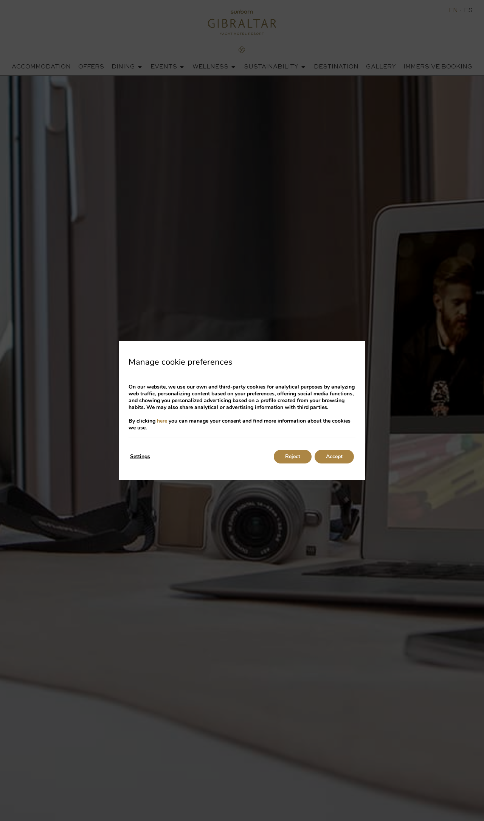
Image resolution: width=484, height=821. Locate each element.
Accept (334, 456)
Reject (292, 456)
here (162, 420)
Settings (140, 456)
